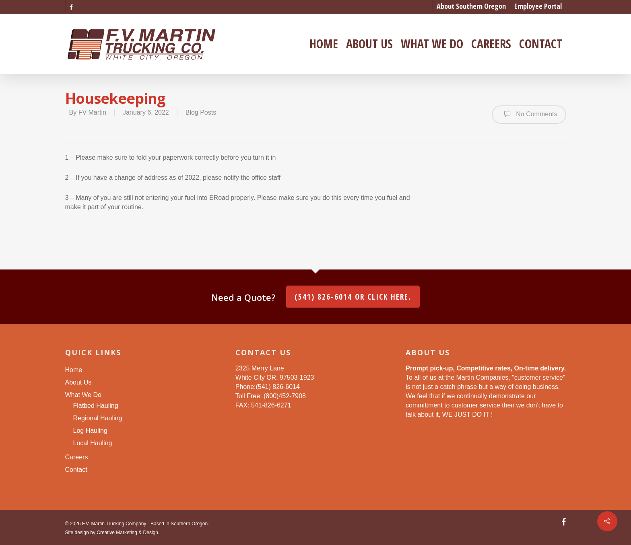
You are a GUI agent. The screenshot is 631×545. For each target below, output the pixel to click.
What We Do (432, 43)
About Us (369, 43)
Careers (491, 43)
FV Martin (92, 112)
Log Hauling (90, 430)
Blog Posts (201, 112)
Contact (540, 43)
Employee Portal (538, 6)
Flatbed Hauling (95, 405)
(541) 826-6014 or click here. (353, 297)
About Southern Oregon (471, 6)
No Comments (529, 114)
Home (323, 43)
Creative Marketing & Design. (128, 532)
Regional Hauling (97, 418)
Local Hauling (92, 443)
